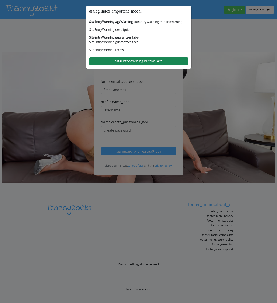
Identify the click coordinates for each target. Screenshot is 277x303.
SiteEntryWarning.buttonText (138, 61)
